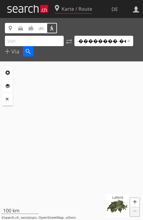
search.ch (11, 217)
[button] (134, 202)
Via (14, 51)
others (71, 217)
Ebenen (7, 86)
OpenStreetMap (51, 217)
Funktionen (7, 99)
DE (114, 9)
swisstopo (29, 217)
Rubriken (7, 72)
